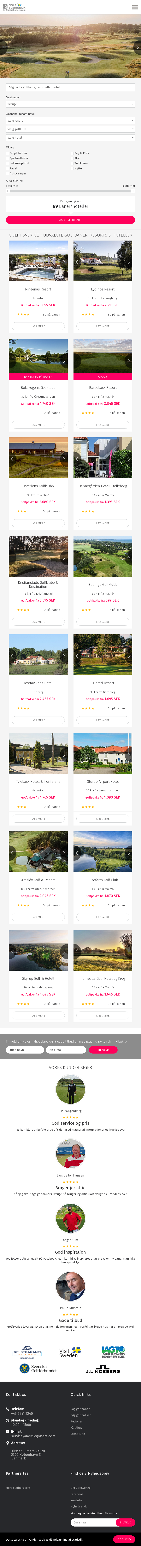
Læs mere (38, 325)
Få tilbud (77, 1427)
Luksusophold (19, 162)
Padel (13, 167)
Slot (77, 157)
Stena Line (78, 1433)
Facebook (77, 1493)
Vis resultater (70, 219)
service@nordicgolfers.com (33, 1435)
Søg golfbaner (80, 1408)
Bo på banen (18, 152)
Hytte (78, 167)
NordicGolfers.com (18, 1487)
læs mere (38, 424)
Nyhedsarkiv (79, 1506)
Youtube (76, 1499)
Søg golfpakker (81, 1414)
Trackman (81, 162)
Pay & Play (81, 152)
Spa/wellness (19, 157)
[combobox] (70, 103)
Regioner (76, 1420)
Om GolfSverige (81, 1487)
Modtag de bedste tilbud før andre (94, 1512)
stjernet (12, 185)
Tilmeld (125, 1522)
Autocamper (18, 172)
